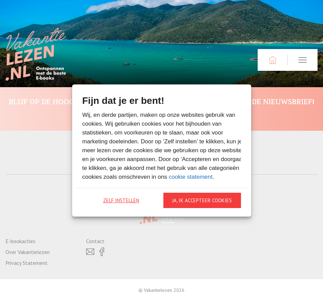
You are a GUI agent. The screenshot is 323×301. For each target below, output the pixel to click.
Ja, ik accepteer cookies (202, 200)
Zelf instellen (121, 200)
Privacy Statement (26, 262)
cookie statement (191, 177)
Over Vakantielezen (27, 252)
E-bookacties (20, 241)
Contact (95, 241)
